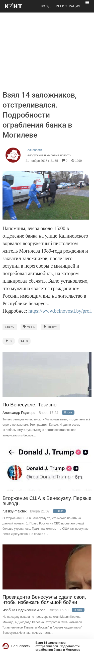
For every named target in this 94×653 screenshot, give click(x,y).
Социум (9, 326)
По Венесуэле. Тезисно (29, 404)
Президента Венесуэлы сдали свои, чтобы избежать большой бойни (44, 599)
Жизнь (29, 326)
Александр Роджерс (19, 413)
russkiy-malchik (15, 511)
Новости (50, 326)
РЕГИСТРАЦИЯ (68, 6)
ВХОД (46, 6)
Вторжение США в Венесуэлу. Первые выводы (47, 501)
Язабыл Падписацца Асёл (24, 610)
